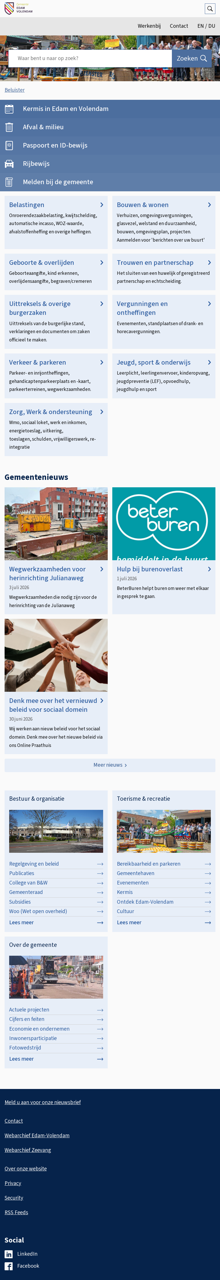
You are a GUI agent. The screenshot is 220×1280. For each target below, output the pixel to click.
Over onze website (26, 1169)
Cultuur (164, 911)
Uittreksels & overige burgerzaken (56, 308)
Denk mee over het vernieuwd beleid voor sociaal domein (56, 705)
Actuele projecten (56, 1010)
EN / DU (206, 26)
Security (14, 1198)
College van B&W (56, 883)
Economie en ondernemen (56, 1029)
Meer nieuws (108, 765)
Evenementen (164, 883)
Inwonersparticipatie (56, 1038)
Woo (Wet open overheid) (56, 911)
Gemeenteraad (56, 892)
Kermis (164, 892)
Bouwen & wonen (164, 204)
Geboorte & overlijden (56, 262)
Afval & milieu (43, 127)
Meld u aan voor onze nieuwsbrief (43, 1102)
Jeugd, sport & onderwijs (164, 362)
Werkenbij (149, 26)
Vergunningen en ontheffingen (164, 308)
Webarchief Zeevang (28, 1150)
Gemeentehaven (164, 873)
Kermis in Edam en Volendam (66, 109)
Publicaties (56, 873)
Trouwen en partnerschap (164, 262)
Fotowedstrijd (56, 1048)
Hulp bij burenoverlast (164, 569)
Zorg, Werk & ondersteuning (56, 412)
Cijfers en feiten (56, 1019)
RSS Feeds (16, 1213)
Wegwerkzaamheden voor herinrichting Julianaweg (56, 574)
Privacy (13, 1183)
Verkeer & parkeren (56, 362)
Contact (179, 26)
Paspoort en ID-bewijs (55, 145)
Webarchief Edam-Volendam (37, 1136)
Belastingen (56, 204)
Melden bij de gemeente (58, 182)
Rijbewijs (36, 164)
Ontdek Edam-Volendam (164, 902)
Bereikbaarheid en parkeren (164, 864)
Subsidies (56, 902)
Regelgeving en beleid (56, 864)
